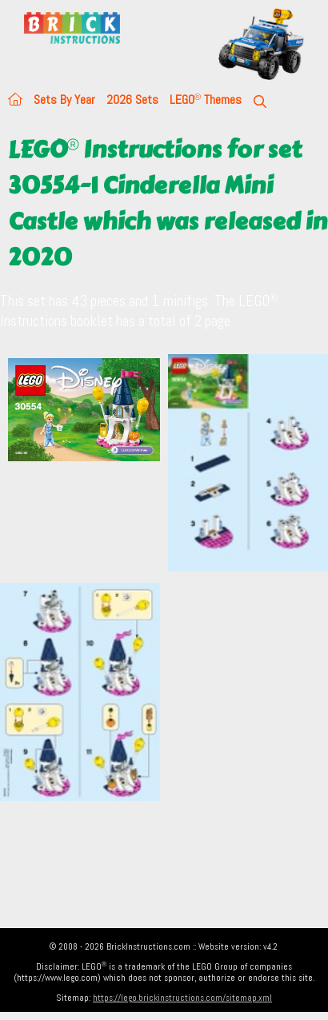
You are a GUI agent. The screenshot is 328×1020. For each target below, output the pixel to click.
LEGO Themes (206, 99)
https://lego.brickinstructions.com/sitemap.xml (182, 997)
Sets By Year (64, 99)
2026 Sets (132, 99)
